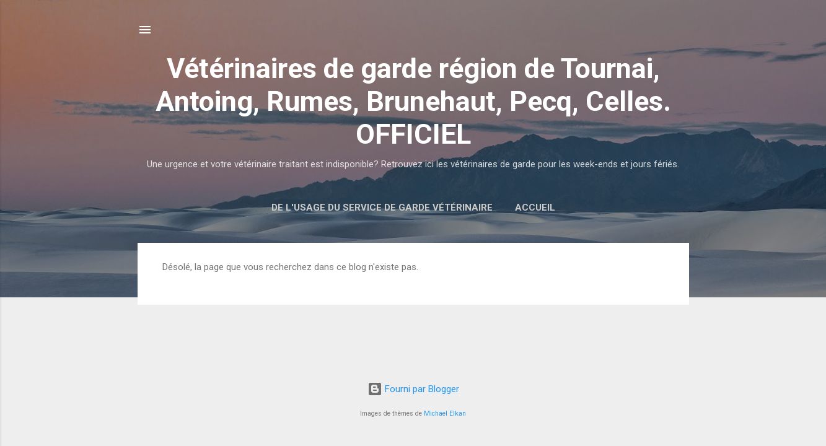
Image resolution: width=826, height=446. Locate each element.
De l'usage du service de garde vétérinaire (382, 207)
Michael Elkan (445, 413)
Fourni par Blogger (413, 389)
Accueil (535, 207)
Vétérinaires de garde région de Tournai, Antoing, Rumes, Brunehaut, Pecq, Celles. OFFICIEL (413, 101)
